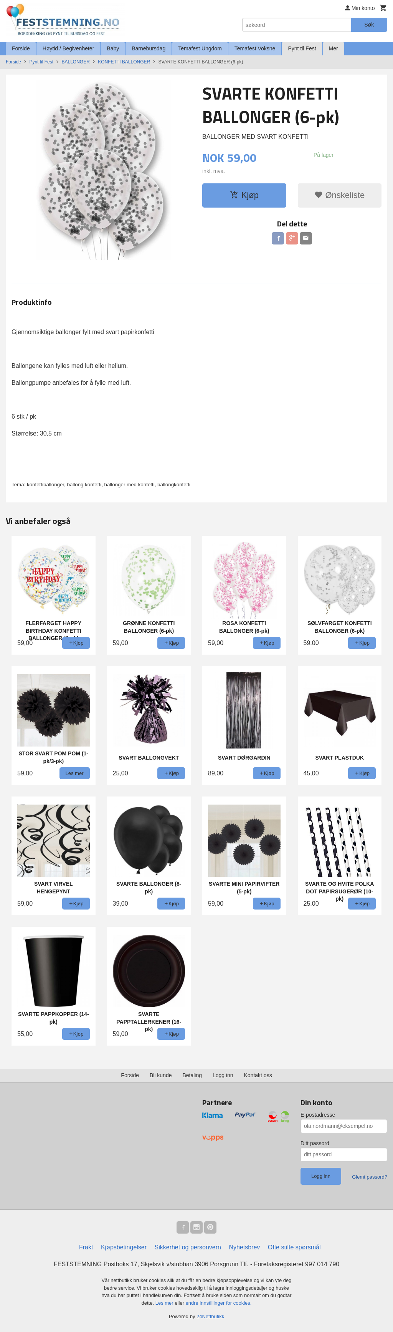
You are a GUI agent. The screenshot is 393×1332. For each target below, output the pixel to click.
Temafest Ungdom (200, 48)
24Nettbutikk (210, 1316)
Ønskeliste (339, 195)
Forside (21, 48)
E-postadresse (318, 1115)
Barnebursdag (148, 48)
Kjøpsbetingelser (124, 1247)
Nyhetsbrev (244, 1247)
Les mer (165, 1303)
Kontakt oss (258, 1075)
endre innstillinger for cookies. (218, 1303)
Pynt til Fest (302, 48)
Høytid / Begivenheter (68, 48)
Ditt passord (315, 1143)
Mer (333, 48)
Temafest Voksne (255, 48)
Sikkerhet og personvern (188, 1247)
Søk (369, 25)
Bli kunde (161, 1075)
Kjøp (244, 195)
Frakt (86, 1247)
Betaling (192, 1075)
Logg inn (223, 1075)
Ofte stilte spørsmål (294, 1247)
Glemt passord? (369, 1177)
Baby (113, 48)
